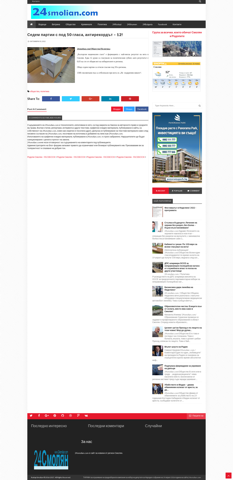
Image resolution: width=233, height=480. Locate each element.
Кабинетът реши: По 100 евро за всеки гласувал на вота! (180, 245)
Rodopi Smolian (37, 477)
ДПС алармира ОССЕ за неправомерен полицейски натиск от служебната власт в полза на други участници (182, 267)
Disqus (129, 109)
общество (34, 91)
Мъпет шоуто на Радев (176, 346)
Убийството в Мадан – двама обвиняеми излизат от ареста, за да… (181, 387)
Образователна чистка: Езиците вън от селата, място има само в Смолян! (183, 309)
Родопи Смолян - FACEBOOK (41, 157)
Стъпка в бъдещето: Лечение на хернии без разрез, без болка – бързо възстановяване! (180, 225)
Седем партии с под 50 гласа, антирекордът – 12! (75, 34)
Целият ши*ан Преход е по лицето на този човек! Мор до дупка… (183, 328)
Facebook (142, 109)
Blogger (117, 109)
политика (44, 91)
